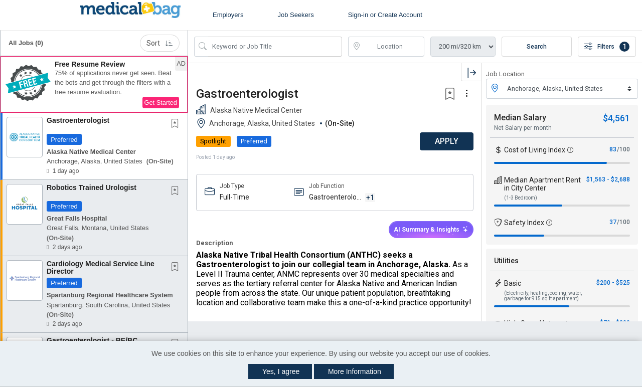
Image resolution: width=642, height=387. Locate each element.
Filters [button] (606, 47)
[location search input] (393, 47)
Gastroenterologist (78, 120)
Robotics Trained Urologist (91, 187)
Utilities (506, 261)
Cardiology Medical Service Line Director (100, 267)
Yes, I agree (280, 371)
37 (612, 222)
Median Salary (520, 117)
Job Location (505, 74)
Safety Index (524, 223)
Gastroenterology (335, 198)
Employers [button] (228, 15)
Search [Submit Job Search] (537, 46)
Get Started (160, 102)
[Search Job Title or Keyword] (275, 47)
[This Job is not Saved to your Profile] (177, 124)
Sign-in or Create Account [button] (385, 15)
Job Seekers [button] (295, 15)
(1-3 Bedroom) (520, 198)
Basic (512, 283)
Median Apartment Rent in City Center (542, 184)
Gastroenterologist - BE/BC (92, 340)
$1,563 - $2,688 (608, 179)
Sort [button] (159, 43)
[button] (94, 84)
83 (612, 149)
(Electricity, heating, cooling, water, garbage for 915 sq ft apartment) (543, 295)
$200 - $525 (613, 282)
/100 (623, 149)
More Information (354, 371)
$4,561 (616, 118)
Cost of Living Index (534, 150)
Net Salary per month (523, 127)
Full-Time (234, 197)
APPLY (446, 141)
